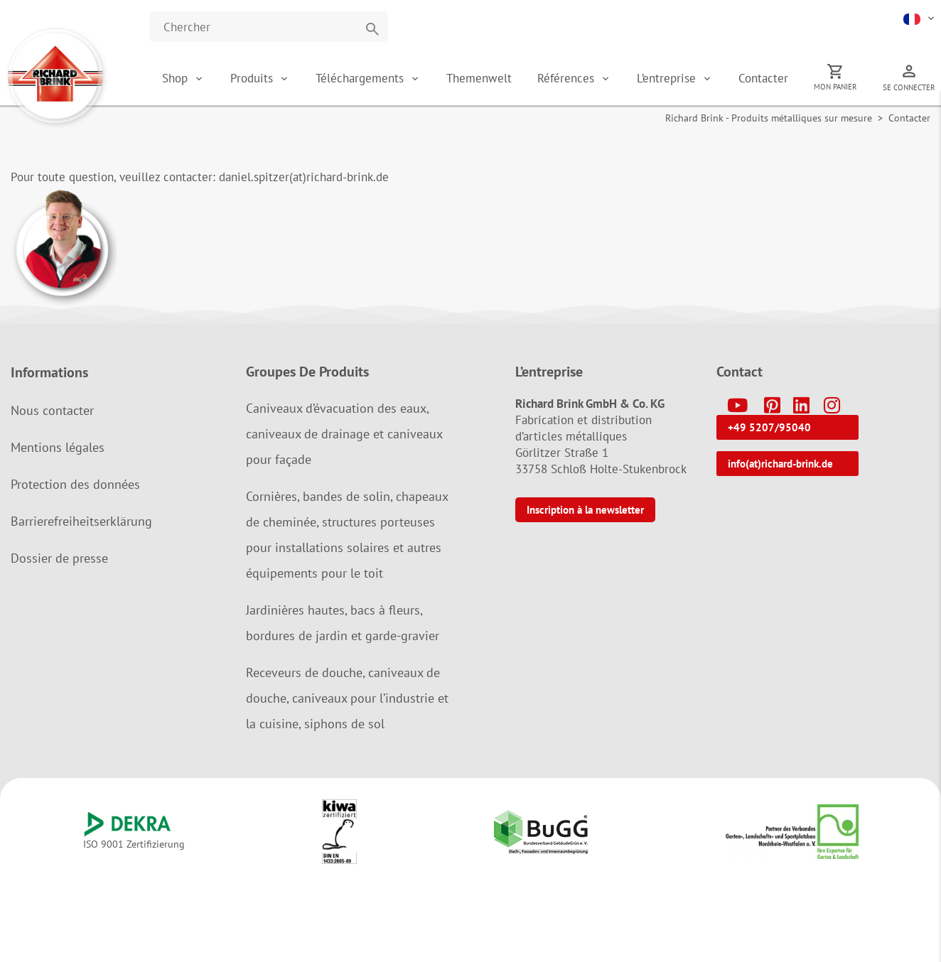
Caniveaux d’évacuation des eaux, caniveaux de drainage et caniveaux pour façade (344, 434)
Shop (174, 78)
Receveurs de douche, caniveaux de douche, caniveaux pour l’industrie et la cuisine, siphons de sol (347, 698)
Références (567, 78)
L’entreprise (668, 78)
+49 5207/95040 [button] (769, 427)
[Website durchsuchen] (268, 26)
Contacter (763, 78)
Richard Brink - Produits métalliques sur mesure (768, 118)
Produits (253, 78)
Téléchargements (361, 78)
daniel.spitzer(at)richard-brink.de (304, 177)
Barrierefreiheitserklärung (81, 521)
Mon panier (835, 87)
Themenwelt (479, 78)
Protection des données (75, 484)
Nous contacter (52, 410)
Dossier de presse (59, 558)
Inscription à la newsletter (585, 510)
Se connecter (909, 87)
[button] (920, 17)
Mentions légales (57, 447)
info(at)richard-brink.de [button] (780, 463)
